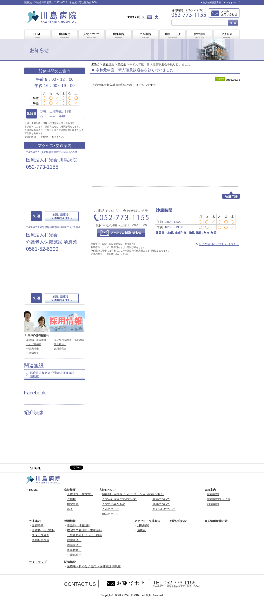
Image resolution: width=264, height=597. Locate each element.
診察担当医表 (40, 540)
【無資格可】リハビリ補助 (84, 535)
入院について (91, 35)
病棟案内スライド (218, 499)
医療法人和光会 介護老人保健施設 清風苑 (52, 374)
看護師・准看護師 (36, 340)
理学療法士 (60, 344)
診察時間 (38, 525)
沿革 (70, 509)
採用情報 (199, 35)
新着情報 (108, 64)
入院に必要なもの (113, 504)
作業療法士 (32, 348)
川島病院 (143, 525)
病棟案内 (118, 35)
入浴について (110, 509)
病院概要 (64, 35)
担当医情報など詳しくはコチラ (219, 244)
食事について (161, 504)
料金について (161, 499)
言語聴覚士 (60, 348)
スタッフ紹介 (40, 535)
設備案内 (213, 504)
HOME (37, 35)
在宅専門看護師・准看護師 (69, 340)
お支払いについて (164, 509)
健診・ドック (172, 35)
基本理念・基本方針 (80, 494)
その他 (122, 64)
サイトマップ (233, 2)
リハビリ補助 (33, 344)
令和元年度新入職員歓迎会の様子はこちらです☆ (124, 85)
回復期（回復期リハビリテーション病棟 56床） (133, 494)
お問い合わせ (178, 521)
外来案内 (145, 35)
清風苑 (141, 530)
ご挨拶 (71, 499)
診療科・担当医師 (43, 530)
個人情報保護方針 (212, 2)
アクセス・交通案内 (147, 521)
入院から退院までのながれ (119, 499)
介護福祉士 (32, 353)
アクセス (226, 35)
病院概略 (73, 504)
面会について (110, 514)
